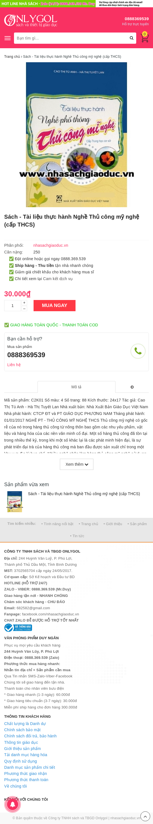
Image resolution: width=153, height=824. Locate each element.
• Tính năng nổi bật (57, 524)
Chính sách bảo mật (22, 730)
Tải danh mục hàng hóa (25, 755)
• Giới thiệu (112, 524)
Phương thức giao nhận (25, 773)
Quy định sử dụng (20, 761)
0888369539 (137, 18)
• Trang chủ (88, 524)
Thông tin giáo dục (21, 742)
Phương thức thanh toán (26, 779)
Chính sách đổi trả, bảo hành (30, 736)
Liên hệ (14, 365)
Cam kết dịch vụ (58, 278)
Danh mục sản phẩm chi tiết (29, 767)
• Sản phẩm (137, 524)
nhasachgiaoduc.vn (125, 818)
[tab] (76, 387)
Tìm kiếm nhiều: (22, 523)
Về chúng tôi (15, 786)
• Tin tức (77, 536)
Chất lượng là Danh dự (25, 723)
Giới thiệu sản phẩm (22, 748)
